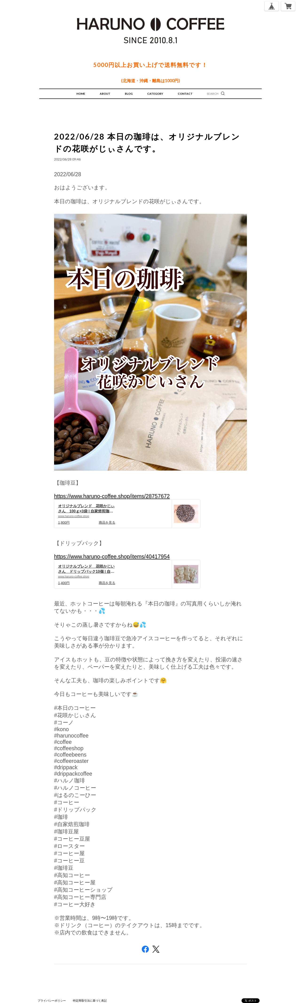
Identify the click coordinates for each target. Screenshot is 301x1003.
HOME (80, 93)
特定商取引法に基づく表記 (90, 1000)
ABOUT (105, 93)
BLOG (129, 93)
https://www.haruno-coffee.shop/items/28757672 (112, 496)
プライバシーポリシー (52, 1000)
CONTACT (185, 93)
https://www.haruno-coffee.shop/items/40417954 (112, 557)
